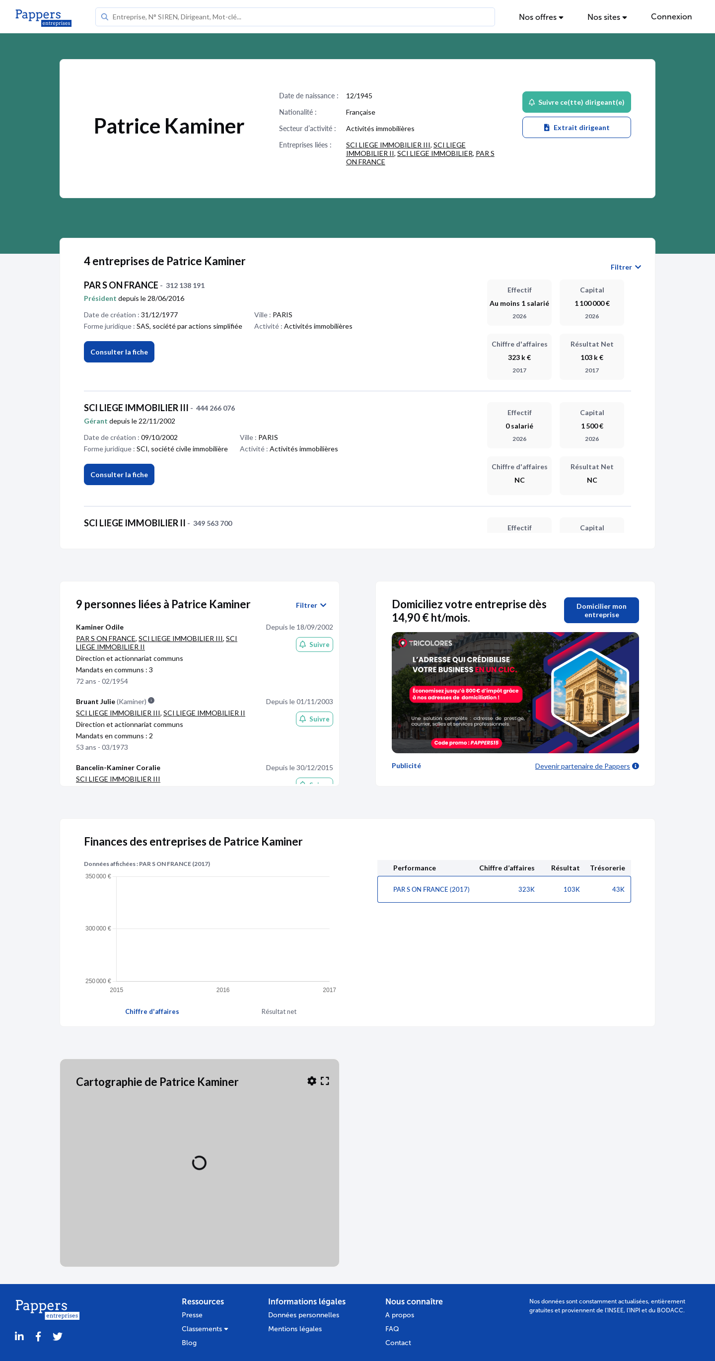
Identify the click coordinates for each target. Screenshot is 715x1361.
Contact (398, 1343)
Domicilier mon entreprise (601, 610)
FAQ (392, 1329)
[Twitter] (58, 1337)
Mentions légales (295, 1329)
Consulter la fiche (119, 474)
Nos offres (541, 17)
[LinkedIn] (19, 1337)
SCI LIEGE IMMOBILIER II (204, 713)
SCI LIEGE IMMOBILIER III (388, 145)
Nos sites (607, 17)
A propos (399, 1315)
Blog (189, 1343)
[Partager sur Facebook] (38, 1337)
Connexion (671, 16)
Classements (205, 1329)
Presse (192, 1315)
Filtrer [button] (626, 267)
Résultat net (279, 1011)
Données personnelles (303, 1315)
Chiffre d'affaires (152, 1011)
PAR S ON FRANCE (106, 638)
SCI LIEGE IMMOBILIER (435, 153)
